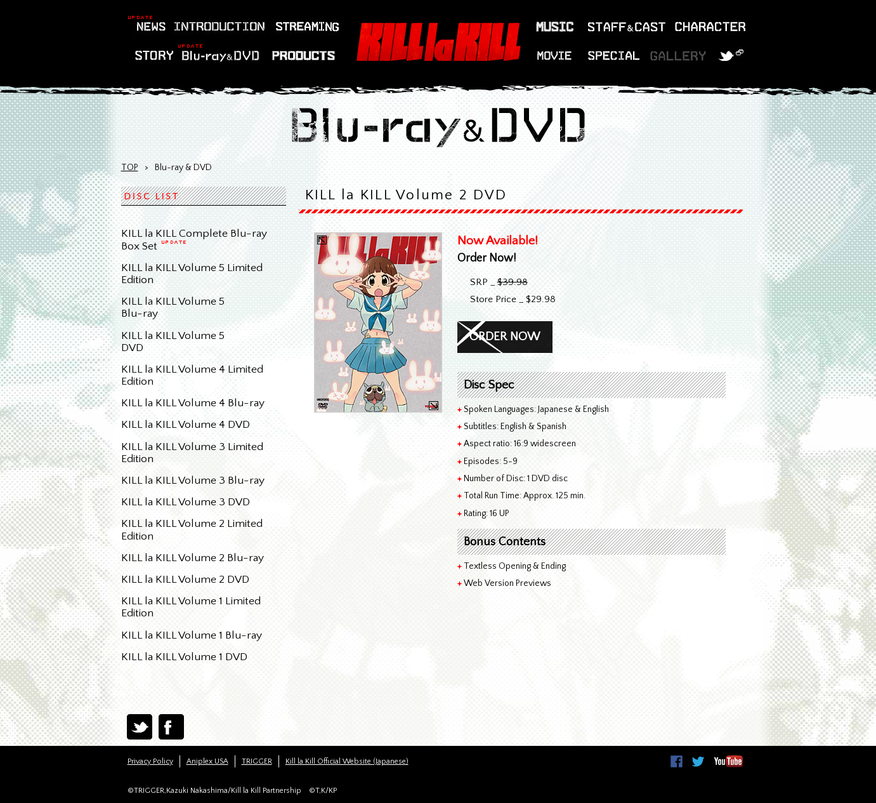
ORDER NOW (504, 336)
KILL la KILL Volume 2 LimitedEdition (192, 529)
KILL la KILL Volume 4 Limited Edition (192, 375)
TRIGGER (257, 761)
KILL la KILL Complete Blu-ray (194, 239)
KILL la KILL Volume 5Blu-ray (173, 307)
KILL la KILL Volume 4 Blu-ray (193, 403)
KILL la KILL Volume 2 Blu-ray (192, 558)
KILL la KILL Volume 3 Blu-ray (193, 480)
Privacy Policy (150, 761)
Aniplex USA (207, 761)
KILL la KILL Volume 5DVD (173, 341)
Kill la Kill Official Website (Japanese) (347, 761)
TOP (129, 168)
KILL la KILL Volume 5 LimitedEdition (192, 274)
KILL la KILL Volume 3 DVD (185, 502)
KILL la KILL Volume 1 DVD (184, 657)
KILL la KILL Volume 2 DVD (185, 579)
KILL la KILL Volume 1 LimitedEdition (191, 607)
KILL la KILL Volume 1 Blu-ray (191, 635)
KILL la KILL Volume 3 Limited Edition (192, 453)
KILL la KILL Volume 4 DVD (185, 424)
